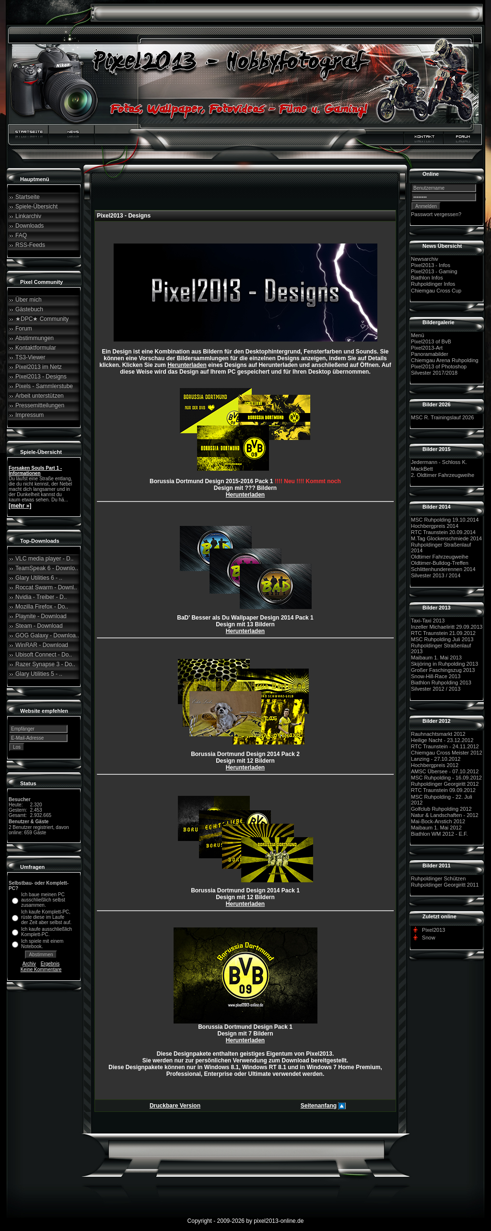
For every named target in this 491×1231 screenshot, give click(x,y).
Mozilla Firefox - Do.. (41, 606)
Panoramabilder (429, 354)
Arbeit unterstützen (39, 395)
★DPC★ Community (42, 319)
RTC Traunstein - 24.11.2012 (445, 746)
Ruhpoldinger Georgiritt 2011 (445, 885)
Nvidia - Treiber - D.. (41, 597)
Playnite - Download (41, 616)
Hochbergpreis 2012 (434, 765)
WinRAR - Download (41, 645)
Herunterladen (186, 365)
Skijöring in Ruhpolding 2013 (444, 664)
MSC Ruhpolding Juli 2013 (442, 639)
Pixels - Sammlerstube (44, 386)
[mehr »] (20, 505)
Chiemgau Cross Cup (436, 290)
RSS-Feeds (30, 245)
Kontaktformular (35, 347)
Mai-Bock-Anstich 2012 (438, 821)
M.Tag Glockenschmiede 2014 (446, 538)
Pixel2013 (433, 930)
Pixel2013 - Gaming (434, 271)
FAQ (21, 235)
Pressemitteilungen (39, 405)
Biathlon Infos (427, 277)
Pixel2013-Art (427, 348)
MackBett (422, 469)
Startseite (27, 197)
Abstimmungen (34, 338)
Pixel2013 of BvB (431, 341)
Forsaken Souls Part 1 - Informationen (35, 470)
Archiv (29, 963)
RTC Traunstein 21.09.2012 (443, 633)
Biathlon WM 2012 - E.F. (439, 834)
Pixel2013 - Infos (430, 265)
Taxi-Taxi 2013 (427, 620)
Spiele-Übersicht (36, 206)
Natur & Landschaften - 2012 (445, 815)
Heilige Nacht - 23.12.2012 (442, 740)
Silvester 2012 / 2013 (435, 689)
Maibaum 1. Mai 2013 (436, 657)
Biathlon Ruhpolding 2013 (441, 682)
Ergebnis (50, 963)
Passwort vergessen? (436, 214)
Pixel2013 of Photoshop (439, 366)
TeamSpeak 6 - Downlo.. (46, 568)
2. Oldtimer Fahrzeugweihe (442, 475)
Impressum (29, 415)
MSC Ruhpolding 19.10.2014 (445, 520)
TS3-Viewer (30, 357)
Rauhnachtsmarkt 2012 (438, 734)
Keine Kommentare (41, 969)
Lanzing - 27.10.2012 (435, 759)
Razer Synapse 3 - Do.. (45, 664)
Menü (417, 335)
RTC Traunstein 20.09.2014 (443, 532)
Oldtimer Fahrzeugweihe (439, 557)
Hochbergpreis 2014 (434, 526)
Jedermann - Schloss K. (439, 462)
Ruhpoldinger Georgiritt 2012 (445, 784)
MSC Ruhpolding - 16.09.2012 (446, 777)
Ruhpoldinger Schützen (438, 878)
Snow (428, 937)
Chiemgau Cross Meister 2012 (446, 753)
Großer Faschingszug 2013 (443, 670)
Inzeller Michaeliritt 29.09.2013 (446, 627)
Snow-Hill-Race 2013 (435, 676)
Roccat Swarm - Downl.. (46, 587)
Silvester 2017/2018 (434, 373)
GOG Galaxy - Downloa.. (47, 635)
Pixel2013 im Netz (38, 367)
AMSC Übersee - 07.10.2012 (445, 771)
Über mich (28, 299)
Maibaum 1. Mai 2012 (436, 827)
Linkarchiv (28, 216)
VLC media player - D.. (44, 558)
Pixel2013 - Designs (41, 376)
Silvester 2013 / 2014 (435, 576)
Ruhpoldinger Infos (433, 284)
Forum (23, 328)
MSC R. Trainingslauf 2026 (442, 417)
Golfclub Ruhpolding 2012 (441, 809)
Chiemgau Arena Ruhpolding (445, 360)
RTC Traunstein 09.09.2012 (443, 790)
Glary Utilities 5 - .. (38, 673)
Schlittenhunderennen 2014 (443, 569)
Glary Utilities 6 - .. (38, 577)
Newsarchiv (424, 259)
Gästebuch (29, 309)
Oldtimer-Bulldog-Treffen (439, 563)
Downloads (29, 225)
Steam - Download (39, 625)
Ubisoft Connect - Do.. (43, 654)
